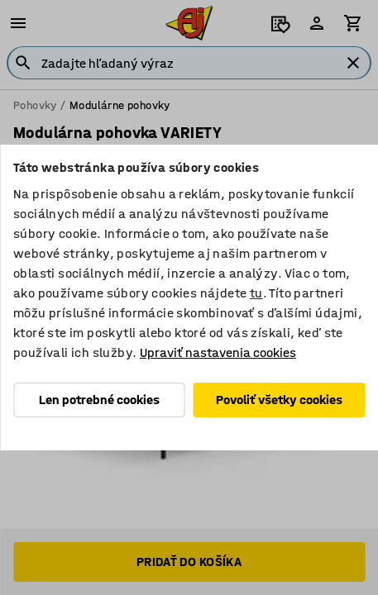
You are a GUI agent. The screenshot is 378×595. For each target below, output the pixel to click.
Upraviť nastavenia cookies (218, 352)
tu (256, 293)
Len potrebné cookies (99, 399)
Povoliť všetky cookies (279, 399)
